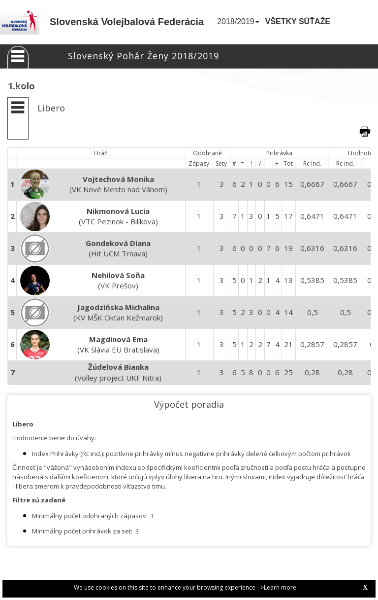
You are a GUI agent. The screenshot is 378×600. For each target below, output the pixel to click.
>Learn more (278, 587)
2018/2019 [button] (238, 21)
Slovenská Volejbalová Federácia (127, 21)
